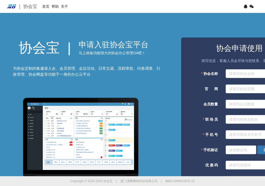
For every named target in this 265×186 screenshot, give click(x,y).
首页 (49, 6)
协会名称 (209, 74)
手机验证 (209, 150)
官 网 (211, 89)
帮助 (66, 6)
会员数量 (210, 104)
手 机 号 (210, 135)
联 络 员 (210, 119)
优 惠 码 (211, 165)
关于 (82, 6)
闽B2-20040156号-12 (180, 181)
